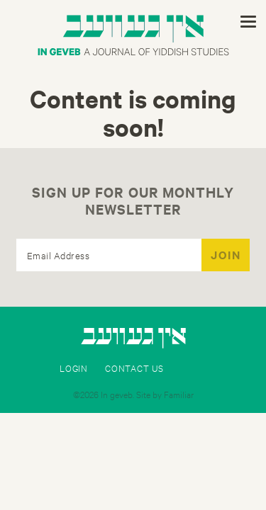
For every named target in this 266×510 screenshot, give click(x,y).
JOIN (225, 254)
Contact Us (134, 367)
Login (74, 367)
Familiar (179, 393)
